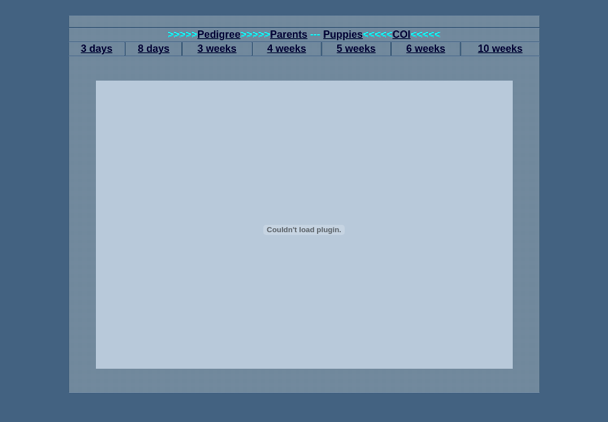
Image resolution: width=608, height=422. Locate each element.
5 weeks (356, 48)
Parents (288, 34)
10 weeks (500, 48)
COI (402, 34)
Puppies (343, 34)
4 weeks (286, 48)
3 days (96, 48)
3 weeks (216, 48)
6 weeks (425, 48)
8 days (154, 48)
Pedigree (218, 34)
